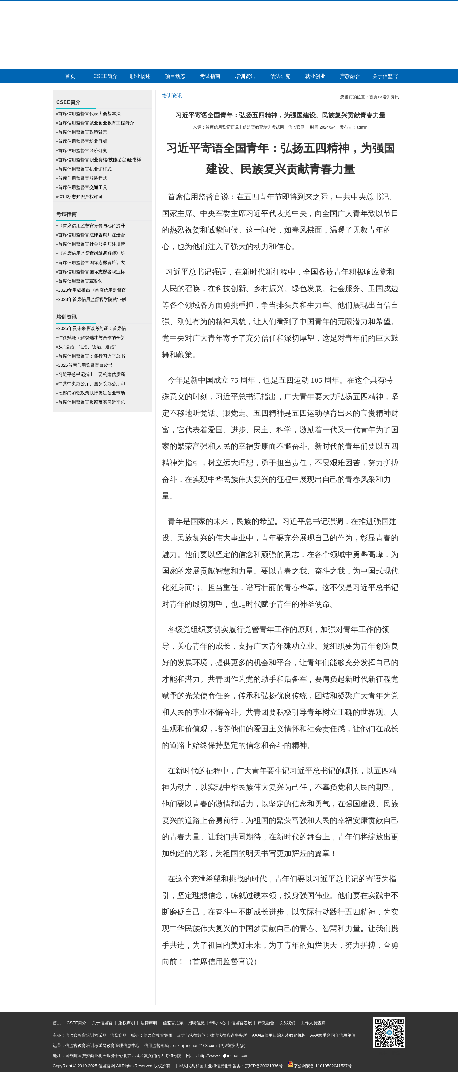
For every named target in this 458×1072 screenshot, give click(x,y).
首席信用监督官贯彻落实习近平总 (91, 402)
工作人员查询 (313, 1022)
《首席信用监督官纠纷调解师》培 (91, 253)
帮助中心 (217, 1022)
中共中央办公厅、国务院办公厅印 (91, 383)
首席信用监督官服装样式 (82, 178)
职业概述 (140, 76)
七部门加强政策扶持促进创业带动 (91, 392)
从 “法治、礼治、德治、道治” (87, 346)
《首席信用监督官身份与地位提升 (91, 225)
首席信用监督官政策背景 (82, 132)
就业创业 (315, 76)
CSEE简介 (105, 76)
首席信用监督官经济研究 (82, 150)
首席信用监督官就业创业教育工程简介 (96, 122)
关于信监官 (385, 76)
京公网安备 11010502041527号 (319, 1065)
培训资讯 (245, 76)
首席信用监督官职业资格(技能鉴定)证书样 (99, 159)
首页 (70, 76)
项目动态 (175, 76)
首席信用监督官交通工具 (82, 187)
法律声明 (148, 1022)
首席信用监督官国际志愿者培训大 (91, 262)
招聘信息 (196, 1022)
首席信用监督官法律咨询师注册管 (91, 234)
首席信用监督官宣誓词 (80, 280)
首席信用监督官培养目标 (82, 141)
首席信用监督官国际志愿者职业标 (91, 271)
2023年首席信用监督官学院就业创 (92, 299)
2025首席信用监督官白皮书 (85, 365)
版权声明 (126, 1022)
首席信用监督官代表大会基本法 (89, 113)
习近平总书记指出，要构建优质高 (91, 374)
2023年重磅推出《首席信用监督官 (92, 290)
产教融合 (350, 76)
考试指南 (210, 76)
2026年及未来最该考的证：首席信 (92, 328)
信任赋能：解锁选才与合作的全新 (91, 337)
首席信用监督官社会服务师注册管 (91, 244)
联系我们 (286, 1022)
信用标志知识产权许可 (80, 196)
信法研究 (280, 76)
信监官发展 (241, 1022)
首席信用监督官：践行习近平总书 (91, 355)
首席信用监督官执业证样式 (85, 168)
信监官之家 (173, 1022)
